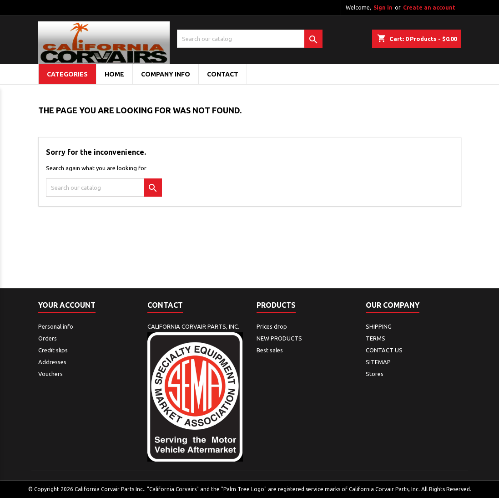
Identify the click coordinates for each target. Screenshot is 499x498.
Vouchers (50, 374)
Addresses (52, 362)
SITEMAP (378, 362)
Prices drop (272, 326)
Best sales (270, 350)
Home (114, 74)
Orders (47, 338)
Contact (165, 305)
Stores (374, 374)
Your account (67, 305)
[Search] (250, 39)
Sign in (383, 7)
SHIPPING (379, 326)
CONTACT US (384, 350)
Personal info (55, 326)
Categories (67, 74)
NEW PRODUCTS (279, 338)
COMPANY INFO (165, 74)
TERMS (375, 338)
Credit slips (53, 350)
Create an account (429, 7)
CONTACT (222, 74)
